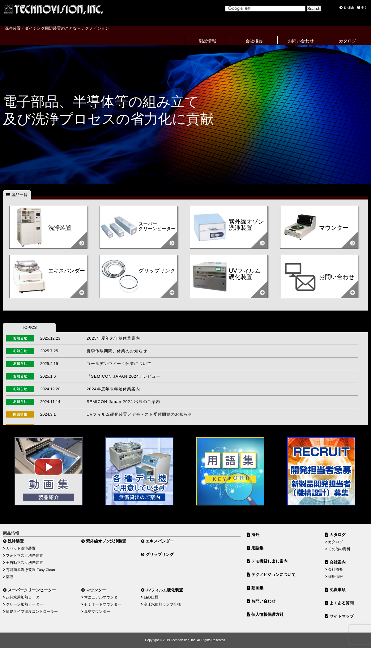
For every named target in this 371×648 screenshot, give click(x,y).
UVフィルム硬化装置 (162, 590)
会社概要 (254, 40)
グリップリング (157, 554)
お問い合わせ (301, 40)
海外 (253, 534)
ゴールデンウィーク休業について (119, 363)
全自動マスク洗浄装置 (23, 562)
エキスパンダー (157, 541)
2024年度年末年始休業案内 (113, 389)
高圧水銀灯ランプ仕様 (161, 604)
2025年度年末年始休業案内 (113, 338)
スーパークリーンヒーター (29, 590)
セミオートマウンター (101, 604)
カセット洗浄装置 (19, 548)
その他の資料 (337, 549)
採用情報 (334, 576)
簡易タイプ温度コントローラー (30, 611)
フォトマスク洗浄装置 (23, 555)
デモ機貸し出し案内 (267, 561)
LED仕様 (149, 597)
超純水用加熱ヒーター (23, 597)
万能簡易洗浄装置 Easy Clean (29, 570)
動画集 (255, 588)
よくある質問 (339, 603)
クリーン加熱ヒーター (23, 604)
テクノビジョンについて (271, 574)
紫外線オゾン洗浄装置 (103, 541)
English (346, 7)
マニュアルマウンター (101, 597)
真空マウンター (95, 611)
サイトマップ (339, 616)
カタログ (347, 40)
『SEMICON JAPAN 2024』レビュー (123, 376)
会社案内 (335, 562)
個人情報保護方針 (265, 614)
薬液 (8, 577)
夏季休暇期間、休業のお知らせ (117, 351)
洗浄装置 (13, 541)
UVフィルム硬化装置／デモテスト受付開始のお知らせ (139, 414)
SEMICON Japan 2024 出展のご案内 (123, 401)
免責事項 (335, 589)
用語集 (255, 548)
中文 (362, 7)
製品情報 (207, 40)
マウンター (93, 590)
